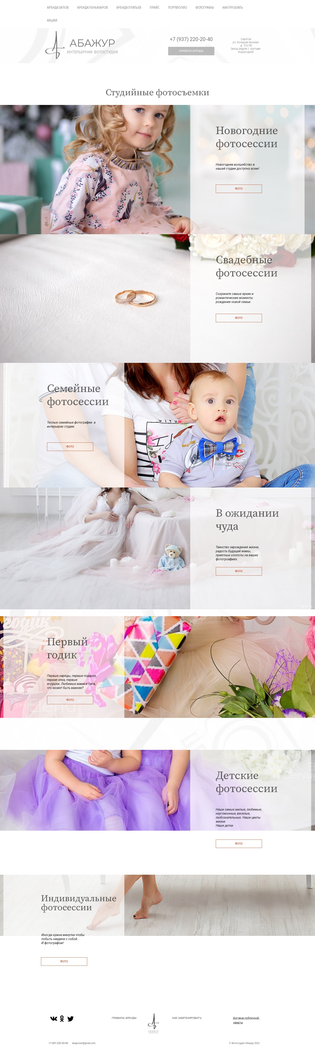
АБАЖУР (92, 43)
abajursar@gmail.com (83, 1043)
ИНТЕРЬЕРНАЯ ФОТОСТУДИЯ (92, 52)
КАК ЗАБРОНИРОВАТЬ (186, 1018)
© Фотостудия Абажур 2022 (244, 1043)
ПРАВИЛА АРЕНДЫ (124, 1018)
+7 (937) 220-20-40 (191, 39)
